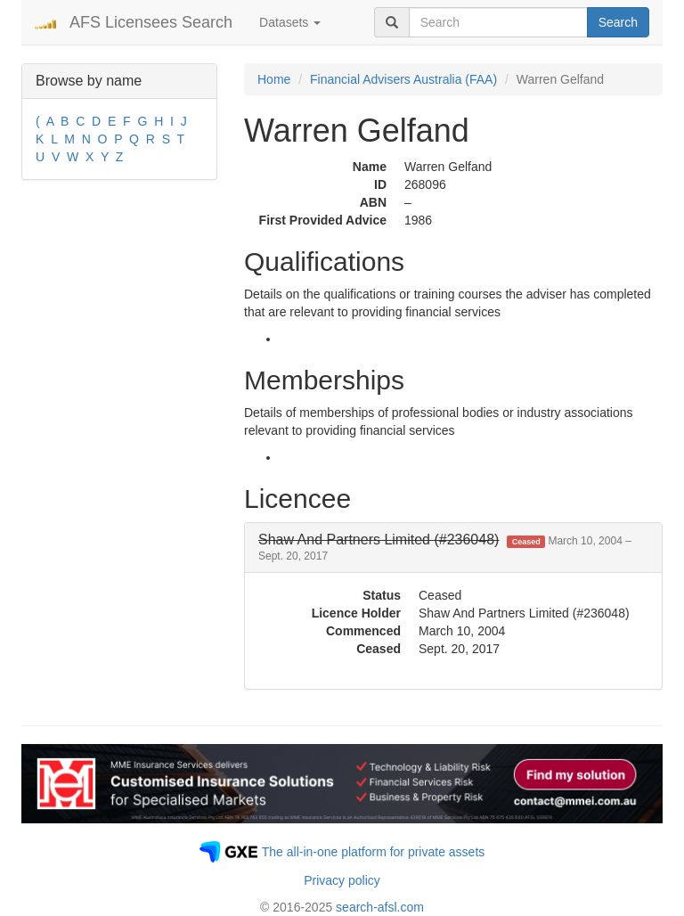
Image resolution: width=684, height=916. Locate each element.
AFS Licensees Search (150, 22)
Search (618, 22)
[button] (444, 547)
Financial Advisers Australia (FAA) (403, 79)
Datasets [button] (290, 22)
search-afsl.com (380, 907)
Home (273, 79)
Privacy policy (342, 880)
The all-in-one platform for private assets (373, 852)
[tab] (453, 547)
